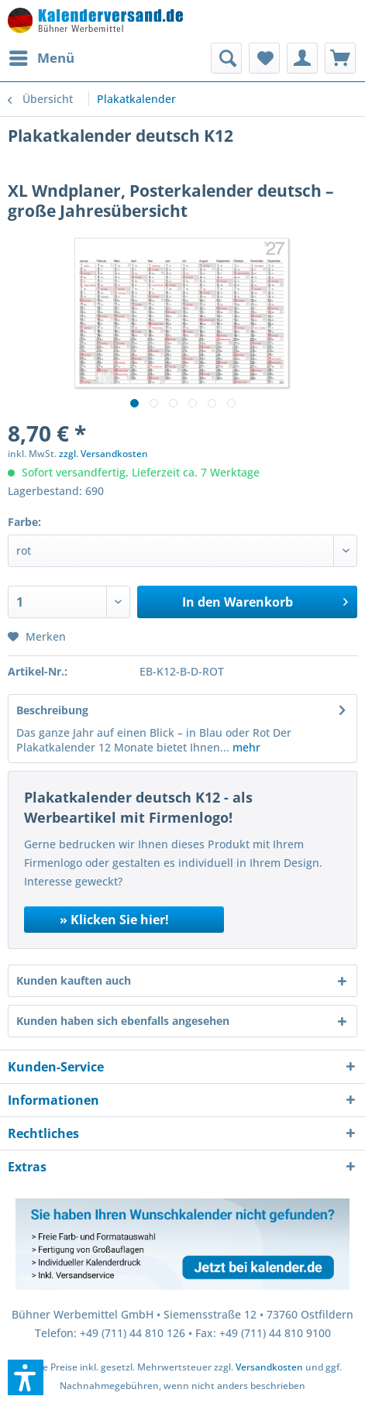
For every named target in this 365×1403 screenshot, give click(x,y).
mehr (244, 747)
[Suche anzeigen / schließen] (226, 58)
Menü (41, 56)
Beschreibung (52, 710)
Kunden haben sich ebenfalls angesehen (122, 1020)
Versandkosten (269, 1367)
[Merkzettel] (264, 58)
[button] (25, 1377)
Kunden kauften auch (73, 980)
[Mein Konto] (302, 58)
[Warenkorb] (340, 58)
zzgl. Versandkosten (103, 453)
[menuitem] (41, 58)
